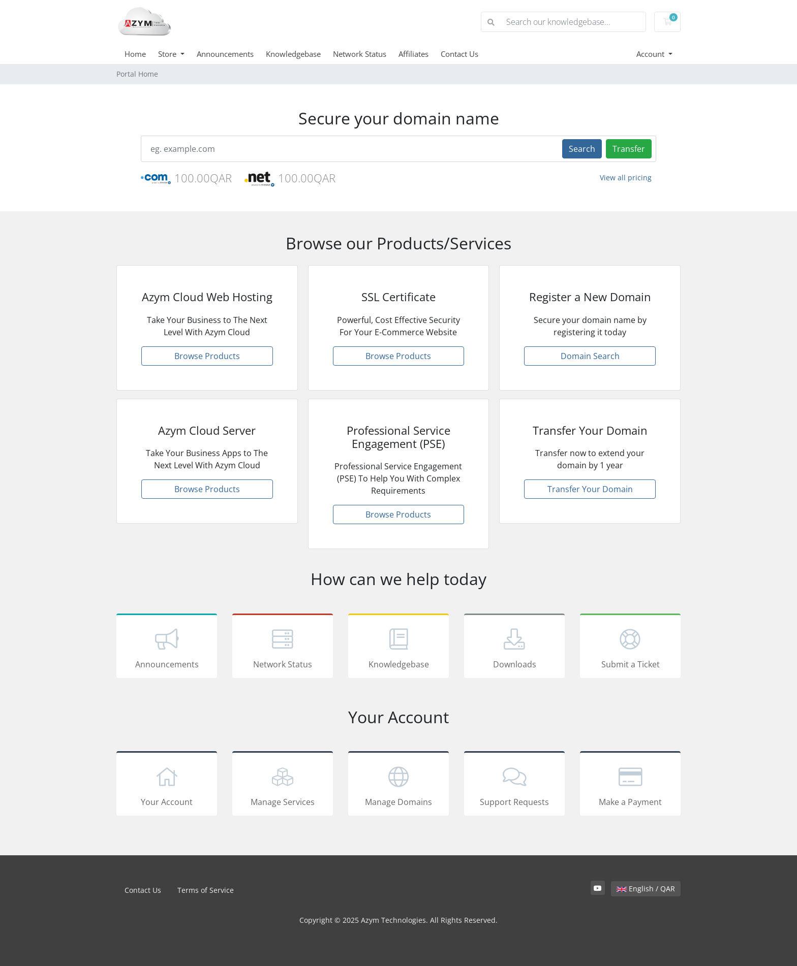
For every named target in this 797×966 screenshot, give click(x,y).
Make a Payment (630, 785)
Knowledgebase (293, 54)
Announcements (225, 54)
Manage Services (282, 785)
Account (651, 54)
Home (135, 54)
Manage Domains (398, 785)
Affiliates (413, 54)
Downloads (514, 647)
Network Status (359, 54)
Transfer (628, 148)
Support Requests (514, 785)
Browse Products (207, 356)
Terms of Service (205, 890)
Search (582, 148)
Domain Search (590, 356)
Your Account (166, 785)
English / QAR (646, 888)
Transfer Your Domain (590, 489)
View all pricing (626, 177)
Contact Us (459, 54)
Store (168, 54)
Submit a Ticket (630, 647)
